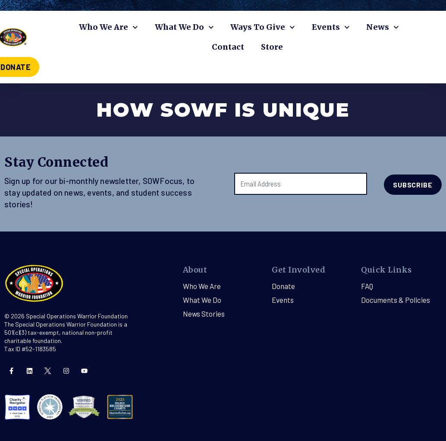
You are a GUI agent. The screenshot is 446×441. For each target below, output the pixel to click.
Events (331, 27)
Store (272, 47)
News (382, 27)
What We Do (184, 27)
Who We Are (108, 27)
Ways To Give (262, 27)
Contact (228, 47)
